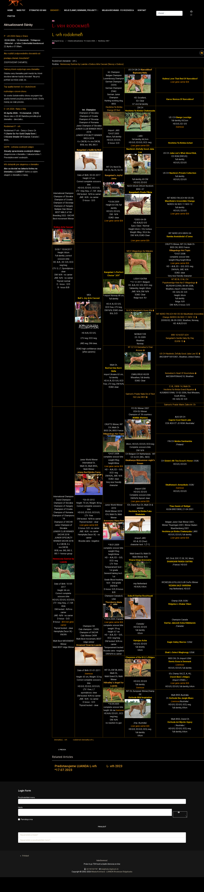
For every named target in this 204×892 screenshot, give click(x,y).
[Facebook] (191, 11)
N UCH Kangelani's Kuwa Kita (140, 315)
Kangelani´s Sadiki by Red (89, 151)
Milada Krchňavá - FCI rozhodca (118, 10)
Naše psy (21, 10)
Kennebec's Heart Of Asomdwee (180, 378)
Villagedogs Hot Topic (180, 253)
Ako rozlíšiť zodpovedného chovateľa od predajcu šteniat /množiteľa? (22, 56)
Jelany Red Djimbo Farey (89, 479)
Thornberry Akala (113, 611)
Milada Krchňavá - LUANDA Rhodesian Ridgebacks (111, 887)
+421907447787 (92, 884)
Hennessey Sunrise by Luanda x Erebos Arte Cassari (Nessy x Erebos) (92, 64)
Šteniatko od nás (37, 10)
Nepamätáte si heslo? (29, 850)
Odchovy (54, 10)
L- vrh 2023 (114, 781)
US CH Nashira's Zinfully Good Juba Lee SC (179, 358)
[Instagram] (191, 15)
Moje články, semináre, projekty (80, 10)
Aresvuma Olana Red (113, 528)
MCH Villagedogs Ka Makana (140, 254)
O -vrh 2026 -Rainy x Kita (15, 110)
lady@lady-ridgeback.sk (109, 884)
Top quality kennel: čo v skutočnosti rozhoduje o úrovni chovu (20, 89)
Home (10, 10)
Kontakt (142, 10)
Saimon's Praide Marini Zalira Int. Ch (180, 410)
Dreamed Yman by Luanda (89, 657)
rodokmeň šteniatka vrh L (83, 755)
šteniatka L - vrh (60, 755)
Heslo (20, 822)
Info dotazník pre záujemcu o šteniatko (21, 166)
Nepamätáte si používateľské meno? (35, 855)
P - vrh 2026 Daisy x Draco (16, 36)
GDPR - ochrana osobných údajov (19, 148)
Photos (11, 16)
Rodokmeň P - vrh (12, 127)
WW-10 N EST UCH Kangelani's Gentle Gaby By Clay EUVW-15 (179, 342)
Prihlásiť (102, 842)
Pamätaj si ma (27, 834)
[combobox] (169, 13)
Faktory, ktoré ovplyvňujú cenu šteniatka (22, 69)
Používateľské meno (26, 812)
